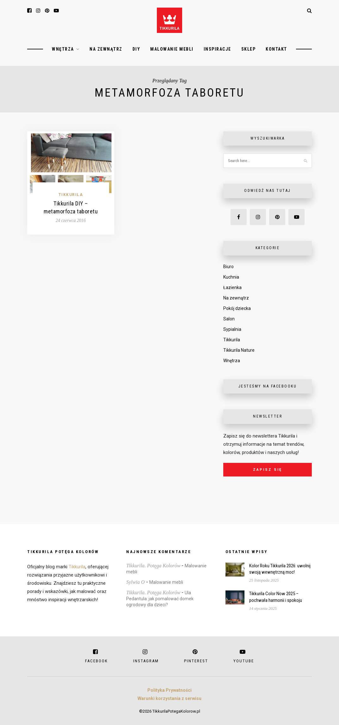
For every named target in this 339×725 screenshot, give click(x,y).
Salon (229, 318)
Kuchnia (231, 277)
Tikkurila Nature (239, 350)
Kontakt (276, 49)
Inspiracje (217, 49)
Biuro (228, 266)
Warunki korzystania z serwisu (169, 698)
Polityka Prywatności (169, 690)
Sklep (248, 49)
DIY (136, 49)
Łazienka (232, 287)
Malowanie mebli (172, 49)
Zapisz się (267, 470)
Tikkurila (71, 194)
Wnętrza (63, 49)
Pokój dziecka (237, 308)
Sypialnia (232, 329)
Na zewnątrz (105, 49)
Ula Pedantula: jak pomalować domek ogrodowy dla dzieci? (160, 598)
